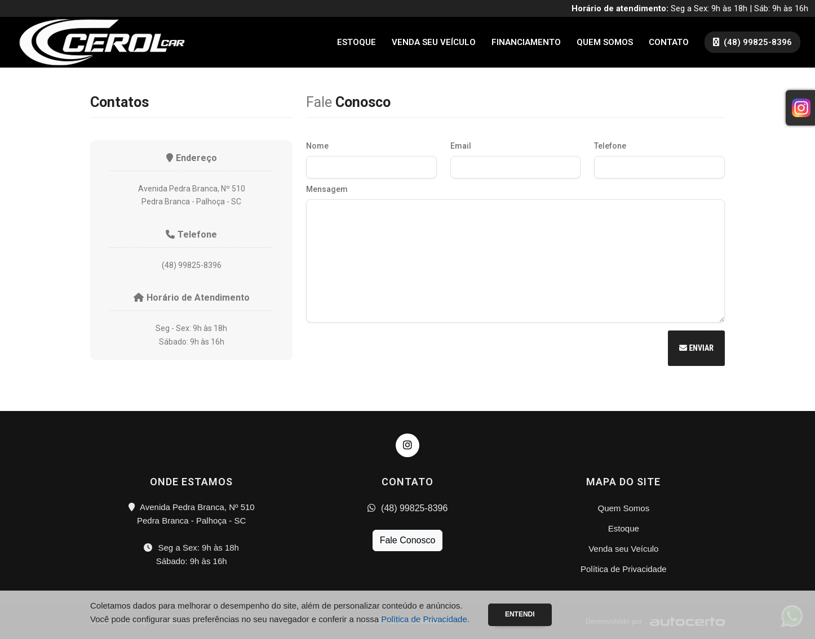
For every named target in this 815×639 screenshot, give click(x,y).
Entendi (520, 614)
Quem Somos (605, 42)
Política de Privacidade (624, 569)
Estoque (356, 42)
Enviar (696, 347)
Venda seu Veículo (434, 42)
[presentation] (391, 350)
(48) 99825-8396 (407, 508)
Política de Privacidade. (425, 619)
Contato (669, 42)
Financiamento (526, 42)
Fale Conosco (408, 540)
